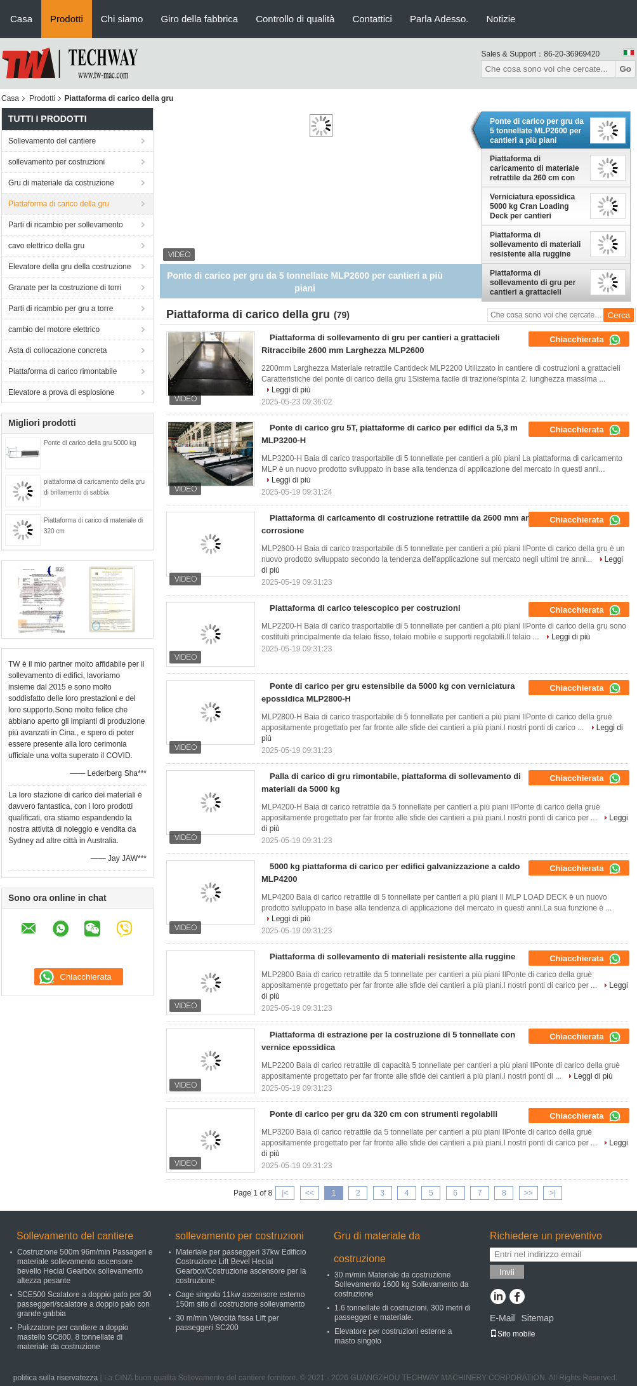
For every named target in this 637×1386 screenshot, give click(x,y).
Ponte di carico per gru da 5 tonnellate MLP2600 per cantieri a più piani (537, 131)
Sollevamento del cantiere (52, 141)
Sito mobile (512, 1333)
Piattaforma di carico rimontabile (62, 371)
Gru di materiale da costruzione (61, 182)
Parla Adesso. (439, 18)
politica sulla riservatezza (55, 1377)
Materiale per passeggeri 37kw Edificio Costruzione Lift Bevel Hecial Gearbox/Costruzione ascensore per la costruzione (241, 1266)
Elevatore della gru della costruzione (69, 266)
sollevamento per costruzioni (56, 161)
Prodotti (66, 18)
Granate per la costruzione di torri (64, 287)
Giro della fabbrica (199, 18)
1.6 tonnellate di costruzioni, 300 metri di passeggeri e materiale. (402, 1312)
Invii (507, 1272)
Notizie (501, 18)
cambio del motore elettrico (54, 329)
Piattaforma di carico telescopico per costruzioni (365, 608)
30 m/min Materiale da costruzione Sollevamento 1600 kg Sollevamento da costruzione (401, 1284)
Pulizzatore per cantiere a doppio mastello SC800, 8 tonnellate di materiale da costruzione (72, 1337)
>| (552, 1193)
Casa (21, 18)
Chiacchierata (585, 339)
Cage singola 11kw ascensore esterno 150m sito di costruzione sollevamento (240, 1299)
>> (528, 1193)
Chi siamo (122, 18)
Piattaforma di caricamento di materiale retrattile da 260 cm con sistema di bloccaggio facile (534, 168)
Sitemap (537, 1318)
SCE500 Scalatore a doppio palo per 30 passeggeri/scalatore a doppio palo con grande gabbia (84, 1304)
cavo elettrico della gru (46, 245)
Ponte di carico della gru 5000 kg (90, 442)
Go (625, 69)
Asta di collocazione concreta (57, 350)
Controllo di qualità (295, 18)
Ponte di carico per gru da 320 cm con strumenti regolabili (383, 1114)
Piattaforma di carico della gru (58, 203)
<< (309, 1193)
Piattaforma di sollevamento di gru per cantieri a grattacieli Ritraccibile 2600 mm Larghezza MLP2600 (532, 283)
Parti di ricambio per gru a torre (60, 308)
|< (285, 1193)
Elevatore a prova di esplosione (61, 392)
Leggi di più (291, 389)
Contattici (372, 18)
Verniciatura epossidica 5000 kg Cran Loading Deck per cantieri (532, 206)
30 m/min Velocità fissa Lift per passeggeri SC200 (227, 1323)
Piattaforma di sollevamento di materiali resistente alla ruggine (535, 244)
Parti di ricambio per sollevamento (65, 224)
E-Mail (502, 1318)
